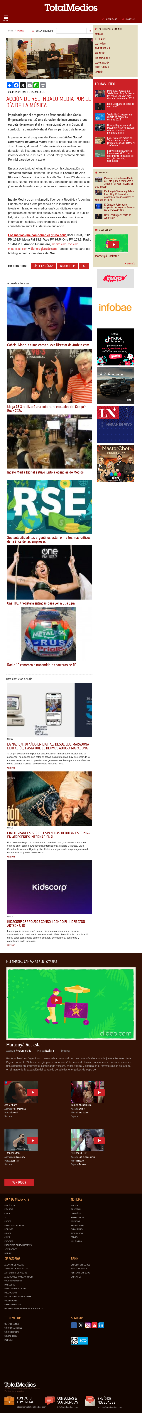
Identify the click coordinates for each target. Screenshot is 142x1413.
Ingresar (128, 19)
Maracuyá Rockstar (107, 256)
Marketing (9, 1284)
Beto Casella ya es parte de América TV (114, 106)
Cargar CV (76, 1276)
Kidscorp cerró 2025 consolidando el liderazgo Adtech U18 (46, 923)
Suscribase (109, 19)
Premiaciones (102, 58)
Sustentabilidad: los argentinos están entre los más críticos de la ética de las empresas (49, 539)
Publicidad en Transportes (18, 1245)
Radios (7, 1221)
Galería (130, 263)
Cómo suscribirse (13, 1327)
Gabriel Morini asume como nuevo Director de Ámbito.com (48, 345)
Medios (99, 34)
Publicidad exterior (14, 1225)
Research (100, 39)
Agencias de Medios (14, 1264)
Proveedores (10, 1300)
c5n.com (73, 244)
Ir (90, 30)
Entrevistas (102, 67)
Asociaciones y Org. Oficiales (18, 1276)
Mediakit (8, 1339)
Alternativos (10, 1249)
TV (5, 1217)
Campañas (100, 44)
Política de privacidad (14, 1391)
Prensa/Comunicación (15, 1288)
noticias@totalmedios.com (110, 1407)
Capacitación (102, 62)
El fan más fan (12, 1153)
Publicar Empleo (79, 1268)
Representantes (12, 1304)
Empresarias (102, 48)
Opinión (99, 72)
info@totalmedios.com (67, 1407)
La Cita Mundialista (81, 1105)
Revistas (8, 1209)
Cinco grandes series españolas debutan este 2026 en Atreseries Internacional (48, 835)
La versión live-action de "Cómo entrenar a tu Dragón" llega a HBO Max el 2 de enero (115, 142)
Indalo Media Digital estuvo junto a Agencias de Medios (45, 472)
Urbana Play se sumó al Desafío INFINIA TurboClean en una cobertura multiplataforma (115, 129)
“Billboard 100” (79, 1153)
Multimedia (76, 1241)
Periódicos (9, 1205)
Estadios (8, 1241)
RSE (84, 266)
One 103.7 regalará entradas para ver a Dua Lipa (41, 603)
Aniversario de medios (15, 1272)
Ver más (11, 767)
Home (10, 30)
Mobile (7, 1253)
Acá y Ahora (10, 1105)
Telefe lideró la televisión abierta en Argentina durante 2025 (113, 117)
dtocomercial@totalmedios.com (31, 1407)
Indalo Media (67, 266)
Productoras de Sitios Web (17, 1296)
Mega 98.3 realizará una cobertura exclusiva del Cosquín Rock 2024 (46, 408)
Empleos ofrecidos (80, 1264)
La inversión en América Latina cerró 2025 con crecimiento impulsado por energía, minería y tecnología (114, 156)
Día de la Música (43, 266)
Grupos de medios (13, 1280)
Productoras (10, 1292)
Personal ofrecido (80, 1272)
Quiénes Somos (11, 1324)
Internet (8, 1229)
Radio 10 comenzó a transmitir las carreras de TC (41, 664)
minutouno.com (17, 249)
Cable (7, 1213)
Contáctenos (10, 1336)
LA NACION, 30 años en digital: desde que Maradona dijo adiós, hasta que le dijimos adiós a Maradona (48, 746)
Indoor (7, 1233)
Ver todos (19, 1182)
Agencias (100, 53)
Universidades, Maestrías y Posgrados (23, 1308)
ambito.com (59, 244)
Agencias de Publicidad (16, 1268)
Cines (7, 1237)
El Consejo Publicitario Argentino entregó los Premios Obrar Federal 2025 (115, 207)
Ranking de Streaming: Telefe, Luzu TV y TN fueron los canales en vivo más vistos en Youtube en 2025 (115, 95)
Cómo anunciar (11, 1331)
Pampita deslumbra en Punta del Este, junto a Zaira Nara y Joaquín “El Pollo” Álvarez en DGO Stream (114, 182)
